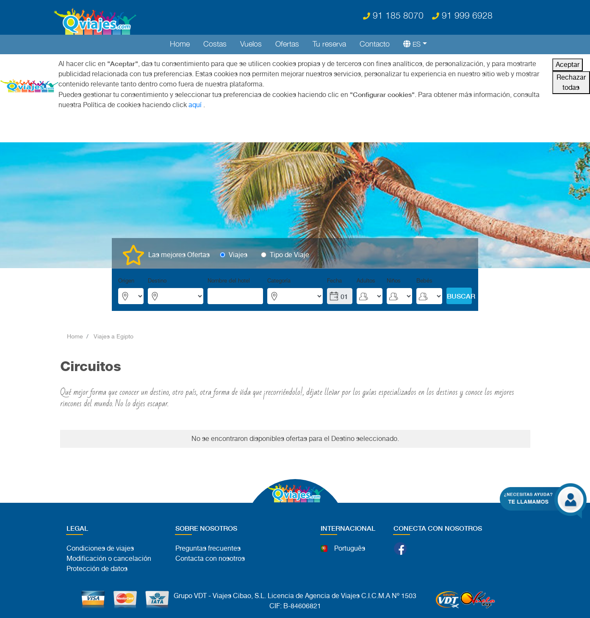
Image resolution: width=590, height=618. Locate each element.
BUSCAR (459, 296)
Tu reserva (329, 43)
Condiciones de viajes (100, 548)
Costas (215, 43)
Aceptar (567, 65)
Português (349, 548)
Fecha (334, 280)
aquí (195, 105)
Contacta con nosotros (210, 558)
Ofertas (287, 43)
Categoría (279, 280)
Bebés (424, 280)
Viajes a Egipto (113, 336)
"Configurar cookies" (382, 94)
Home (180, 43)
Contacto (375, 43)
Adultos (366, 280)
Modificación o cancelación (108, 558)
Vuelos (251, 43)
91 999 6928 (462, 15)
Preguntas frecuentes (208, 548)
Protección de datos (96, 569)
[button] (411, 44)
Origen (126, 280)
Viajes (238, 255)
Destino (157, 280)
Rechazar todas (571, 82)
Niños (394, 280)
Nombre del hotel (229, 280)
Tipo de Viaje (289, 255)
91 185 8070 (393, 15)
